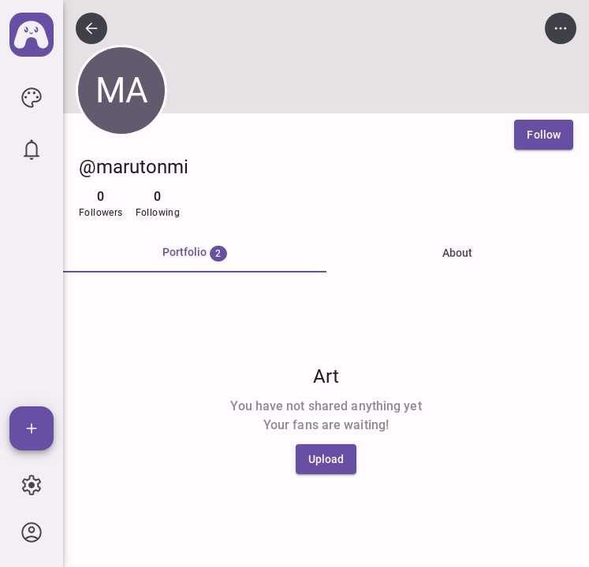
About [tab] (457, 252)
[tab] (194, 253)
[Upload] (326, 459)
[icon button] (31, 98)
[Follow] (543, 135)
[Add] (31, 428)
